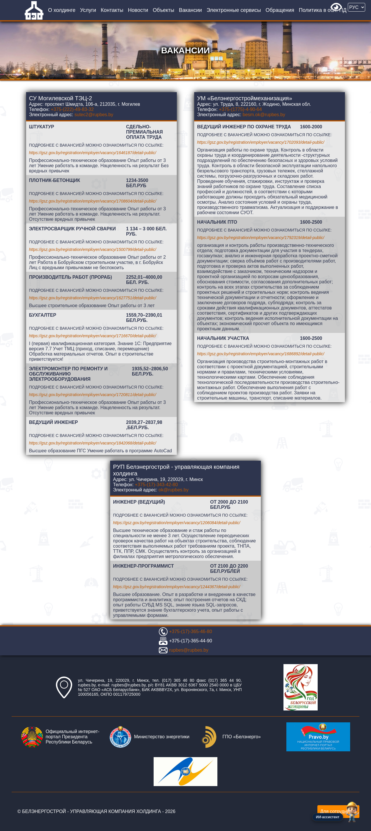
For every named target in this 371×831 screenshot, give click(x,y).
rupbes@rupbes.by (188, 650)
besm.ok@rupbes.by (264, 114)
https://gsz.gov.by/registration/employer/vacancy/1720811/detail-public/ (92, 394)
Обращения (279, 10)
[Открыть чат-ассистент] (352, 812)
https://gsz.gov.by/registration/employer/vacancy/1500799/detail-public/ (92, 249)
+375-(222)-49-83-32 (72, 109)
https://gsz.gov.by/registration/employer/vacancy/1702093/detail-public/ (260, 142)
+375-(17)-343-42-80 (156, 484)
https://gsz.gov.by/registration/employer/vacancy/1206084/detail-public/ (176, 522)
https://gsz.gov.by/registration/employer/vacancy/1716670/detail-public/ (92, 336)
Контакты (112, 10)
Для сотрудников (338, 811)
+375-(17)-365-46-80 (190, 631)
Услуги (88, 10)
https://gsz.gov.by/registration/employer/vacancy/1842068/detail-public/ (92, 443)
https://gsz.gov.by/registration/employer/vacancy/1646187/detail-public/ (92, 152)
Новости (138, 10)
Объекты (163, 10)
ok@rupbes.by (173, 489)
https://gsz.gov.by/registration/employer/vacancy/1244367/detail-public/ (176, 586)
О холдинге (62, 10)
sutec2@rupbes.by (93, 114)
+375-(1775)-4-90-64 (240, 109)
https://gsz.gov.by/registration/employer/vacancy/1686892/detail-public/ (260, 353)
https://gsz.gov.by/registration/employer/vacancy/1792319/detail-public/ (260, 237)
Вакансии (190, 10)
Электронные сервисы (234, 10)
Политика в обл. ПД (322, 10)
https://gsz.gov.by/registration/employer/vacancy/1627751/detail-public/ (92, 298)
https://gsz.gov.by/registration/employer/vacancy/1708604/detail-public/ (92, 201)
